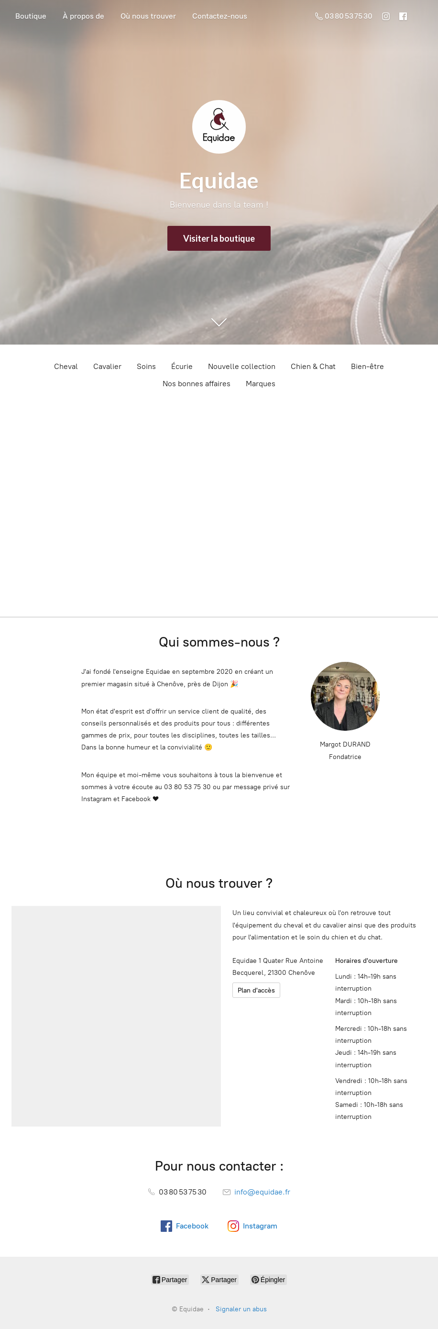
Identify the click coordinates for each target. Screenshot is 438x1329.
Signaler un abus (241, 1309)
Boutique (30, 16)
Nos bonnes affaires (196, 383)
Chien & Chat (313, 366)
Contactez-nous (219, 16)
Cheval (66, 366)
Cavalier (107, 366)
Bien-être (367, 366)
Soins (146, 366)
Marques (260, 383)
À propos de (83, 16)
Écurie (182, 366)
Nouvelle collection (241, 366)
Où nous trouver (148, 16)
